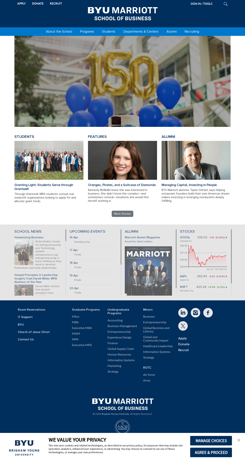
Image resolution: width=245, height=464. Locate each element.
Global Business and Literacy (156, 329)
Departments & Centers (141, 32)
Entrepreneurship (119, 331)
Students (108, 32)
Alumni (171, 32)
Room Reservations (31, 310)
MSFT (184, 287)
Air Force (149, 374)
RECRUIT (56, 3)
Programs (87, 32)
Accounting (115, 320)
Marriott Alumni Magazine (142, 237)
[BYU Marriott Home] (122, 13)
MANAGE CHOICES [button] (211, 440)
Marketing (114, 365)
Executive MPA (82, 345)
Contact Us (26, 339)
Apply (182, 338)
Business (149, 316)
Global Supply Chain (121, 348)
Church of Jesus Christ (34, 332)
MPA (75, 339)
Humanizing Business (29, 237)
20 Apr (74, 288)
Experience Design (120, 337)
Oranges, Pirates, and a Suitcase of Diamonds (122, 185)
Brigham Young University (115, 414)
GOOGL (185, 237)
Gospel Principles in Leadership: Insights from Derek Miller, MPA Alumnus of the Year (36, 278)
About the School (59, 32)
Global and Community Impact (155, 338)
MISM (76, 333)
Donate (184, 344)
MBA (75, 322)
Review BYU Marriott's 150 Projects (175, 108)
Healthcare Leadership (158, 346)
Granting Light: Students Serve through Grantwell (43, 187)
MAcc (75, 316)
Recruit (183, 350)
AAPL (183, 276)
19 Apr (74, 275)
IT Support (25, 317)
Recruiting (192, 32)
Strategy (113, 371)
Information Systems (121, 360)
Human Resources (119, 354)
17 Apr (74, 250)
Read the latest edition (138, 241)
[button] (239, 439)
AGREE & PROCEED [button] (211, 452)
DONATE (38, 3)
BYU (21, 325)
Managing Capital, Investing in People (189, 185)
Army (146, 380)
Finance (113, 343)
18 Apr (74, 263)
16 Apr (74, 237)
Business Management (122, 326)
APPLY (21, 3)
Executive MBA (82, 328)
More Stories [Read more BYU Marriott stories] (122, 214)
